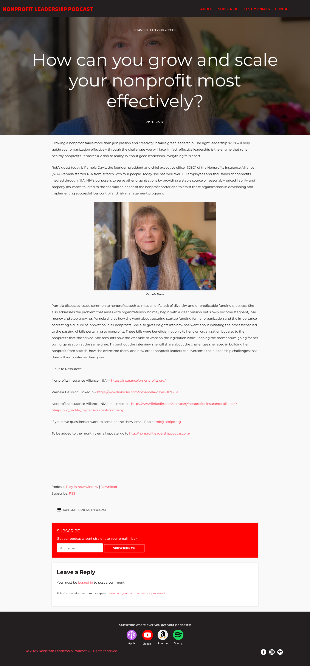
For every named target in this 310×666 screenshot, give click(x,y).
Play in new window (82, 487)
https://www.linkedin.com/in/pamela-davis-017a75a (137, 392)
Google (147, 643)
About (206, 8)
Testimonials (257, 8)
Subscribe (228, 8)
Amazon (163, 643)
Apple (131, 643)
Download (109, 487)
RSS (72, 493)
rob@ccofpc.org (168, 422)
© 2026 (72, 650)
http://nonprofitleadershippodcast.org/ (159, 433)
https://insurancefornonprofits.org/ (138, 380)
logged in (85, 582)
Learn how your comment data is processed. (136, 593)
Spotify (178, 643)
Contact (283, 8)
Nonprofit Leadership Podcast (48, 8)
